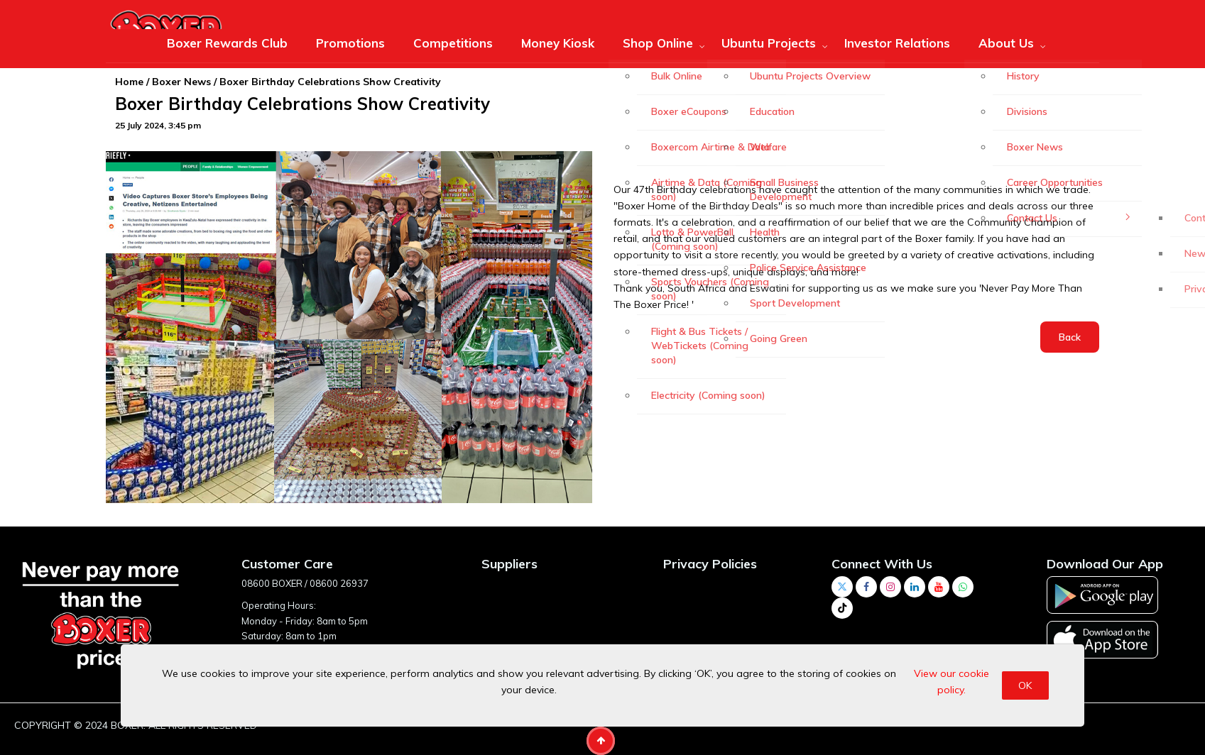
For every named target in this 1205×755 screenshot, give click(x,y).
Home (129, 81)
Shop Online (658, 42)
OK (1025, 685)
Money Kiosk (557, 42)
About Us (1006, 42)
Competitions (453, 42)
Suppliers (509, 564)
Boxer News (181, 81)
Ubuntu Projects (768, 42)
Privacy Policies (710, 564)
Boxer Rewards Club (227, 42)
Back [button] (1070, 337)
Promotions (350, 42)
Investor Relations (897, 42)
